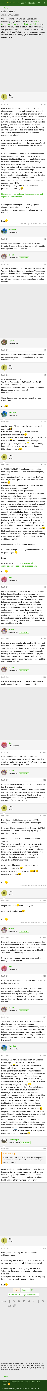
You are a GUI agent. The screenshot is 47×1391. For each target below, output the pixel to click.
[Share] (41, 104)
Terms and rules (17, 1382)
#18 (44, 1055)
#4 (45, 350)
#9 (45, 639)
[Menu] (3, 2)
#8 (45, 587)
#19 (44, 1149)
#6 (45, 422)
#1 (45, 104)
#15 (44, 938)
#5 (45, 375)
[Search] (44, 3)
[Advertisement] (23, 65)
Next (25, 1290)
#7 (45, 465)
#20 (44, 1248)
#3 (45, 264)
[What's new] (39, 3)
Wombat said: (8, 1154)
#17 (44, 1017)
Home (4, 1384)
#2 (45, 239)
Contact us (6, 1382)
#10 (44, 677)
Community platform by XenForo (20, 1388)
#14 (44, 901)
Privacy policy (30, 1382)
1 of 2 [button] (16, 1290)
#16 (44, 976)
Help (38, 1382)
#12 (44, 780)
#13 (44, 816)
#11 (44, 752)
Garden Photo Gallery (29, 24)
